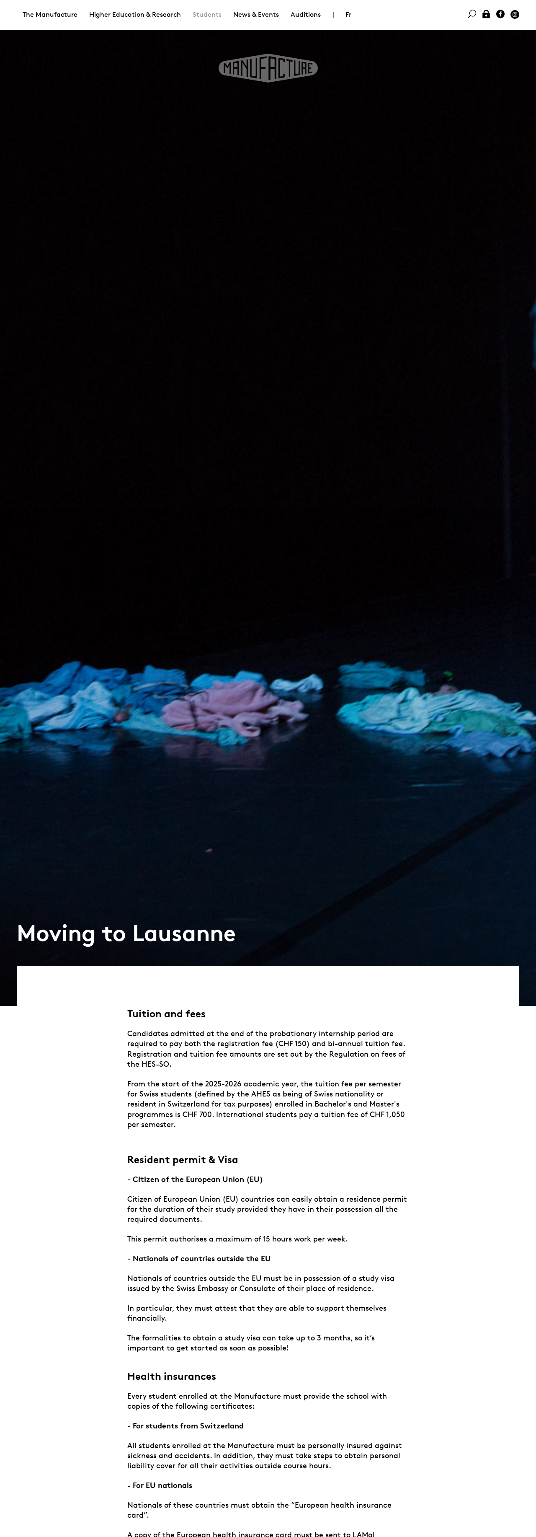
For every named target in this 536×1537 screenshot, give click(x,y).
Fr (348, 14)
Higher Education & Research (135, 14)
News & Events (256, 14)
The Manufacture (50, 14)
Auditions (306, 14)
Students (207, 14)
